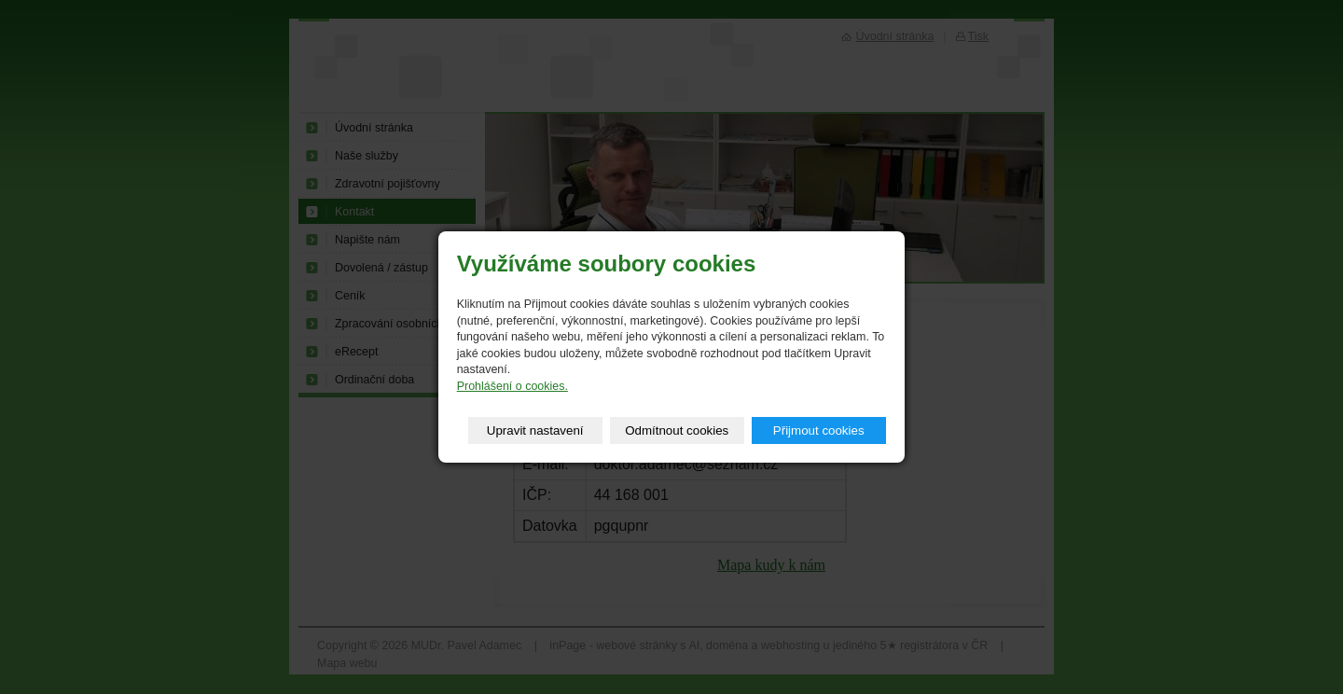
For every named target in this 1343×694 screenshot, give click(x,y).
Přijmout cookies (819, 430)
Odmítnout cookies (676, 430)
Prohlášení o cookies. (512, 386)
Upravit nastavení (535, 430)
